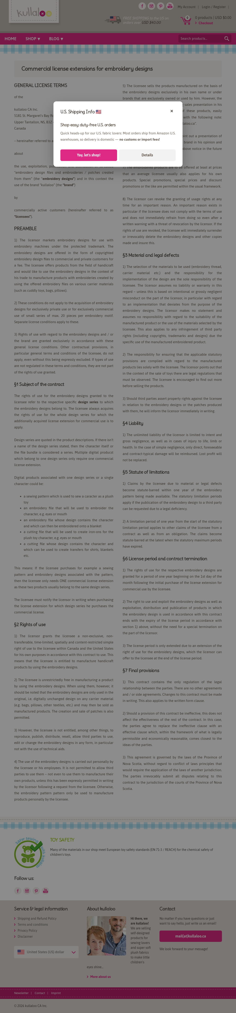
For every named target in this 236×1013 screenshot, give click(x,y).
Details (147, 155)
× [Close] (171, 110)
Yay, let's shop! (88, 155)
